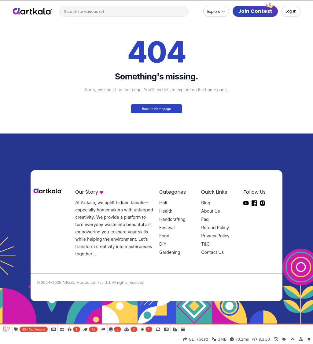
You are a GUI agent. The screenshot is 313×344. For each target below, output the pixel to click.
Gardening (169, 252)
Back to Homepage (156, 109)
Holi (163, 202)
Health (165, 211)
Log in (290, 11)
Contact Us (212, 252)
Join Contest (255, 11)
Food (164, 235)
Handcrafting (172, 219)
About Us (210, 211)
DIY (162, 244)
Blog (205, 202)
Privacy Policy (215, 235)
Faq (204, 219)
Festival (167, 227)
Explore (214, 11)
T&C (205, 244)
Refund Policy (215, 227)
